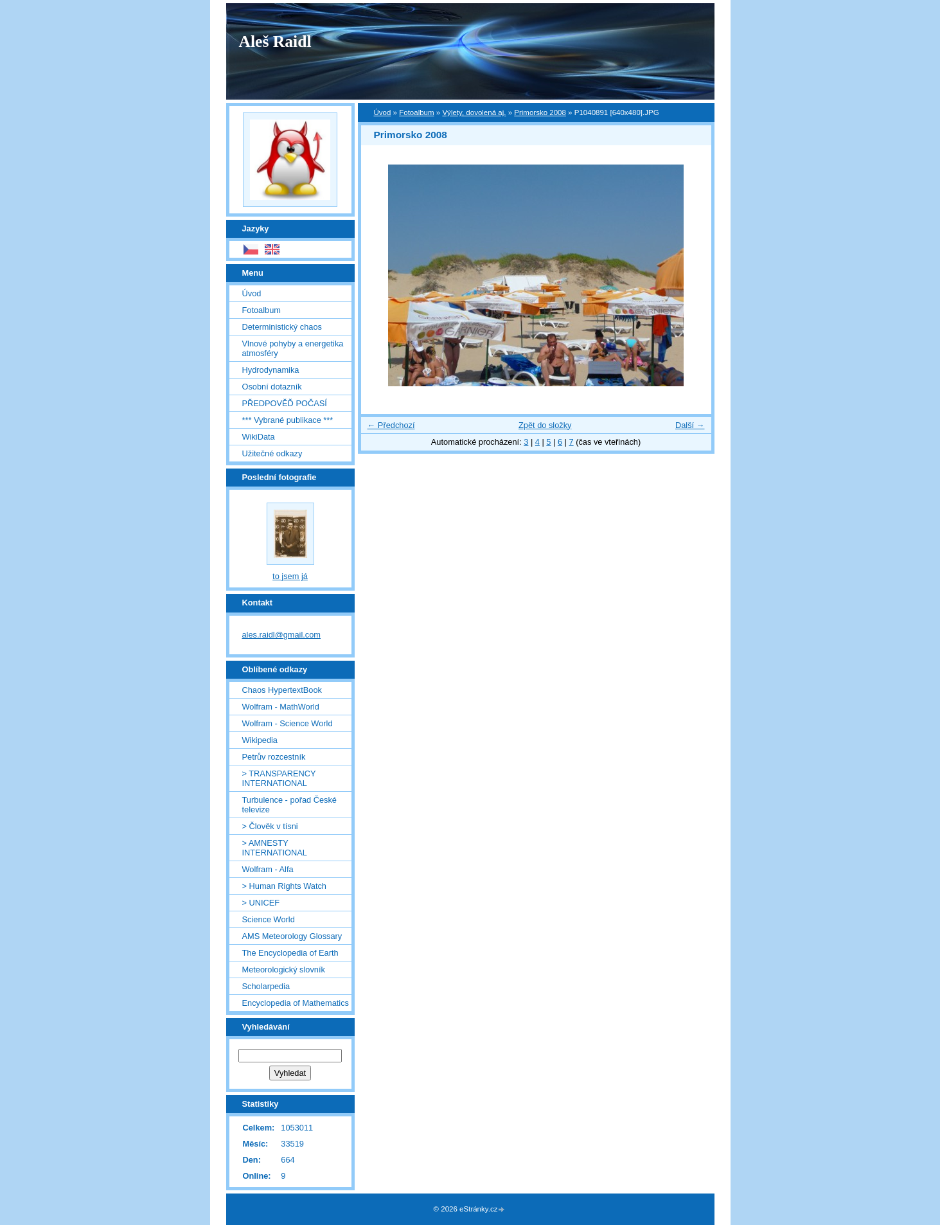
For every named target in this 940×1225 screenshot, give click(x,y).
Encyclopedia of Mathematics (295, 1003)
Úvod (382, 112)
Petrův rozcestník (274, 757)
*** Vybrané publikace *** (287, 420)
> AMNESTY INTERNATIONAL (274, 847)
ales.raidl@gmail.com (281, 634)
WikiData (258, 437)
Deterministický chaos (282, 327)
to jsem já (290, 576)
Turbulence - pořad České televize (289, 804)
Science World (268, 919)
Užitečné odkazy (272, 453)
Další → (690, 425)
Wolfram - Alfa (268, 869)
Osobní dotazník (272, 386)
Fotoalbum (416, 112)
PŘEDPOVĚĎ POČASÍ (284, 403)
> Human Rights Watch (284, 886)
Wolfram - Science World (287, 723)
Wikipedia (260, 740)
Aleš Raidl (275, 41)
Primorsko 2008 (540, 112)
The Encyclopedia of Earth (290, 953)
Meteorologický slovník (283, 969)
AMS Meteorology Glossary (292, 936)
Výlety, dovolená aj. (474, 112)
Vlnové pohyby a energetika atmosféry (293, 348)
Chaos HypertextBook (282, 690)
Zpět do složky (545, 425)
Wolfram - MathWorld (280, 706)
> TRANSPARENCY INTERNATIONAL (279, 778)
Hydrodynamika (270, 370)
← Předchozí (391, 425)
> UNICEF (261, 903)
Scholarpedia (266, 986)
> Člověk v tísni (270, 826)
